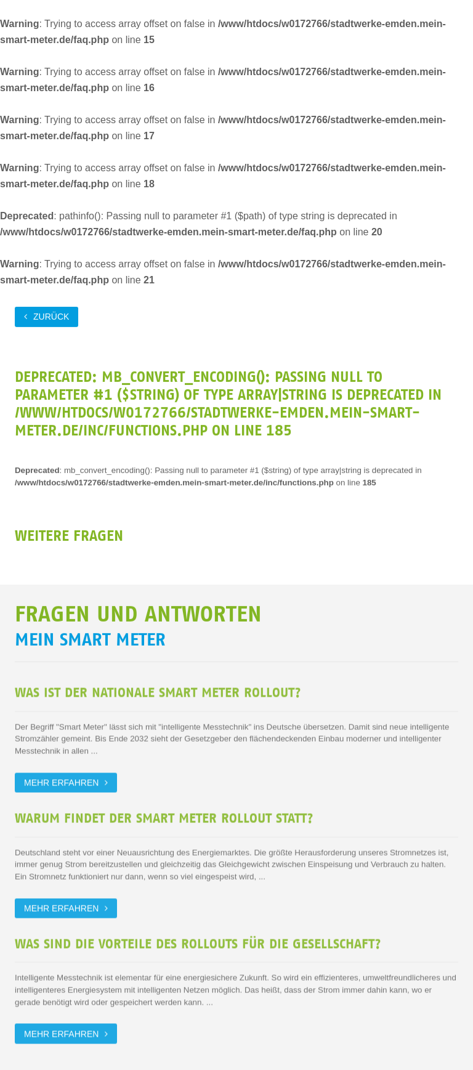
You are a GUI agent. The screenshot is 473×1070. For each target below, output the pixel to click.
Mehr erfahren (61, 780)
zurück (51, 316)
